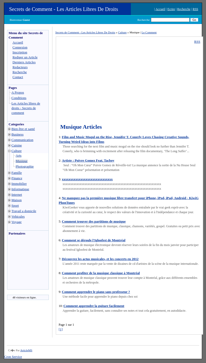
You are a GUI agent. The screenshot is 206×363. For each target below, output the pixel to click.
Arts (18, 155)
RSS (195, 9)
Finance (16, 178)
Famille (16, 173)
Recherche (184, 9)
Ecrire (171, 9)
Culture (16, 151)
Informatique (20, 189)
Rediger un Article (25, 57)
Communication (22, 140)
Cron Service (13, 357)
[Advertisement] (23, 263)
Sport (15, 205)
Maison (16, 200)
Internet (16, 194)
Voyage (16, 222)
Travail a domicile (23, 211)
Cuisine (16, 145)
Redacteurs (20, 67)
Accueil (160, 9)
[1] (61, 329)
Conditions (18, 98)
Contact (18, 77)
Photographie (25, 166)
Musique (22, 161)
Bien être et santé (23, 129)
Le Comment (149, 32)
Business (17, 134)
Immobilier (19, 184)
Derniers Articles (24, 62)
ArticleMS (26, 350)
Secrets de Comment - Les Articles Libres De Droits (63, 9)
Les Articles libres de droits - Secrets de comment (25, 108)
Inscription (20, 52)
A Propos (17, 92)
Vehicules (18, 216)
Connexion (20, 47)
